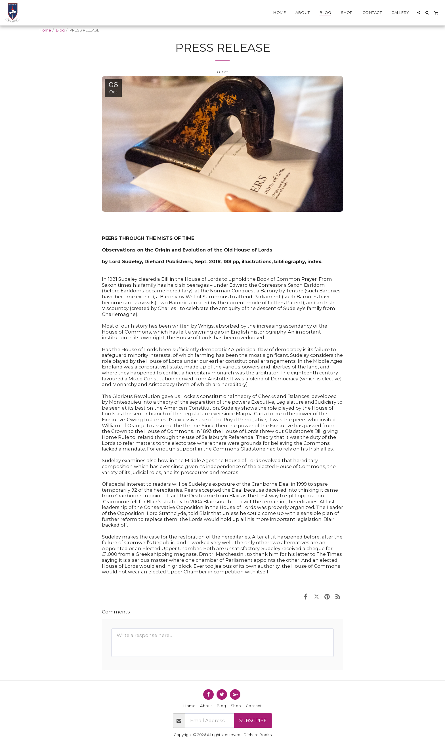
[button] (418, 12)
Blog (60, 30)
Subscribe (253, 720)
